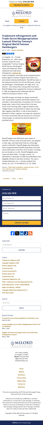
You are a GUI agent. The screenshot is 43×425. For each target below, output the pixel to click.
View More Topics (8, 293)
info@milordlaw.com (21, 361)
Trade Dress (8, 169)
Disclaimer (21, 375)
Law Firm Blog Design (21, 423)
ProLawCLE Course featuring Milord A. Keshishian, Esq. (20, 318)
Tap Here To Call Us (21, 5)
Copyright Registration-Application (14, 290)
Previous (6, 178)
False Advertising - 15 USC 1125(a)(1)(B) (15, 285)
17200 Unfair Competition (15, 167)
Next (21, 178)
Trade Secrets (8, 276)
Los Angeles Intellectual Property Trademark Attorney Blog (21, 13)
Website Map (21, 381)
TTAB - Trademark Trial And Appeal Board (17, 282)
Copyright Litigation (10, 263)
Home (7, 21)
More (36, 21)
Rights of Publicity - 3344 (11, 287)
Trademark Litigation (21, 169)
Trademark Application (11, 279)
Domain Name (8, 274)
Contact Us (21, 384)
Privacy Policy (21, 378)
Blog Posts (21, 387)
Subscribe (21, 250)
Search (21, 308)
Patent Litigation (9, 266)
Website (21, 372)
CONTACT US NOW (21, 223)
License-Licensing (9, 271)
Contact (21, 21)
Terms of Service (23, 394)
